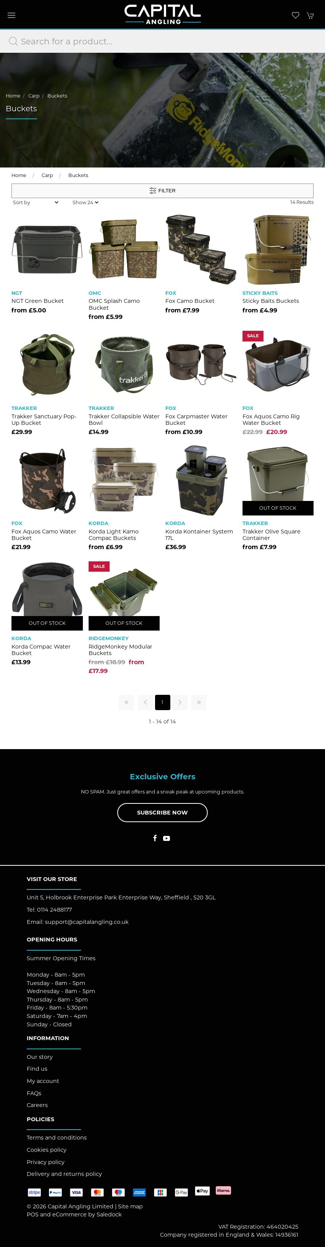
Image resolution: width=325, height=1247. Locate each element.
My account (43, 1081)
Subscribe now (162, 812)
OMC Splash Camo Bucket (114, 304)
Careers (37, 1105)
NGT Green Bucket (37, 301)
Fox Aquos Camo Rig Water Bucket (271, 419)
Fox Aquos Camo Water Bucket (43, 534)
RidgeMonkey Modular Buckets (120, 650)
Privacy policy (46, 1162)
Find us (37, 1068)
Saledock (109, 1214)
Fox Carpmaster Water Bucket (196, 419)
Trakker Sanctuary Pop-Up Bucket (44, 419)
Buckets (57, 96)
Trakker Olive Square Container (272, 534)
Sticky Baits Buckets (271, 301)
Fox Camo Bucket (190, 301)
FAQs (34, 1093)
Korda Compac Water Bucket (41, 650)
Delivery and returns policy (64, 1174)
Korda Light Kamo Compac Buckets (114, 534)
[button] (11, 15)
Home (13, 96)
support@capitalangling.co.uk (87, 922)
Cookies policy (46, 1149)
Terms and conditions (57, 1137)
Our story (40, 1057)
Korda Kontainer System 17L (199, 534)
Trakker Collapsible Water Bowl (124, 419)
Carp (34, 96)
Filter (162, 191)
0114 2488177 (54, 909)
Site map (130, 1206)
